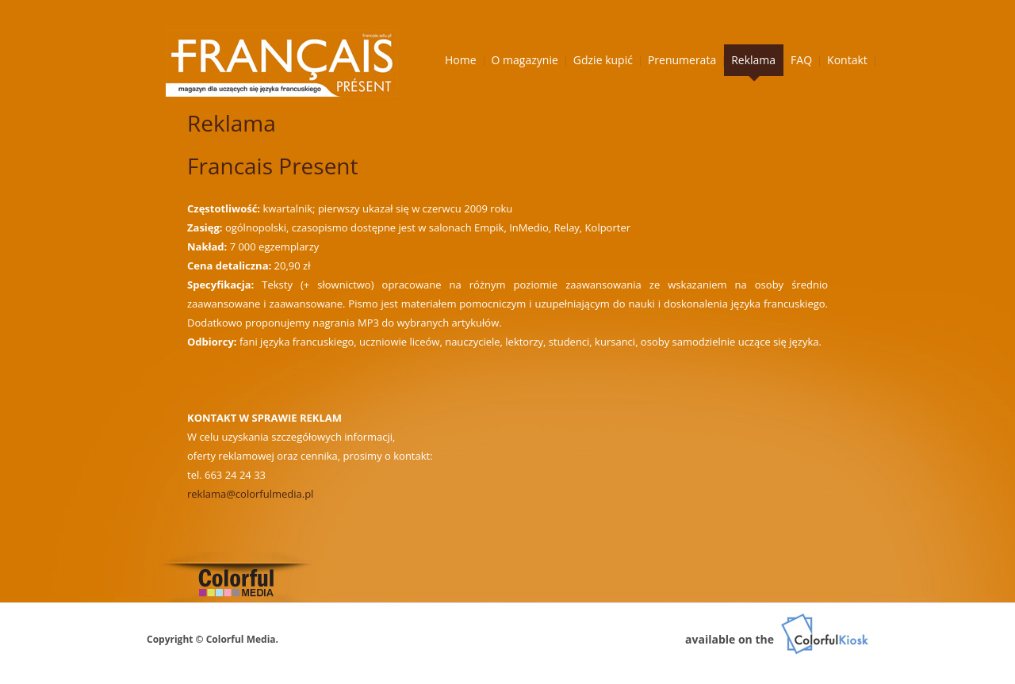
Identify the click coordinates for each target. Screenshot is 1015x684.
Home (461, 59)
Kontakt (847, 59)
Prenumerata (682, 59)
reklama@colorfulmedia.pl (250, 494)
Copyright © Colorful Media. (212, 639)
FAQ (801, 59)
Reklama (753, 59)
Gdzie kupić (603, 59)
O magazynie (525, 59)
